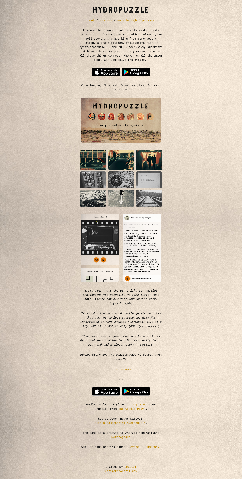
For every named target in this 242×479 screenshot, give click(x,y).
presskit (149, 20)
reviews (106, 20)
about (90, 20)
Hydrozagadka (120, 437)
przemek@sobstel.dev (121, 471)
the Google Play (131, 409)
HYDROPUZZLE (121, 10)
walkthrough (127, 20)
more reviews (121, 369)
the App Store (137, 404)
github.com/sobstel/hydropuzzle (120, 423)
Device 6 (135, 447)
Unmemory (152, 447)
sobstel (130, 467)
